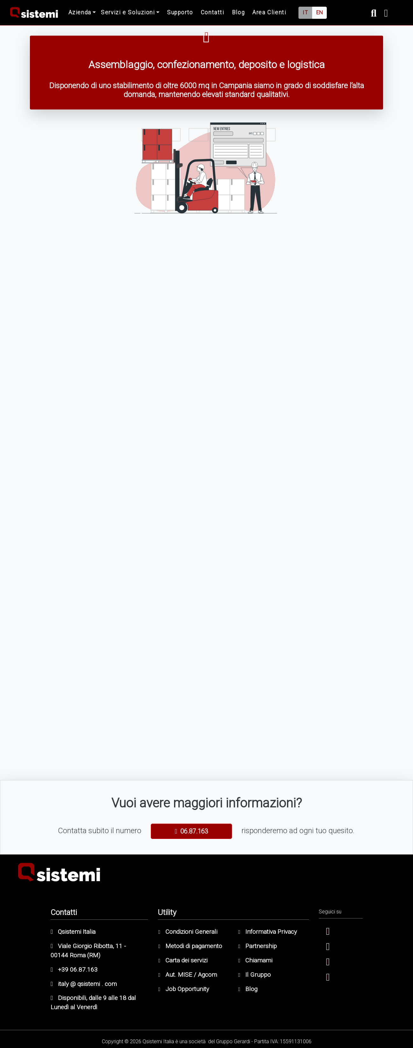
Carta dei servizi (182, 960)
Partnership (257, 946)
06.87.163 (191, 831)
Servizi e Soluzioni (128, 12)
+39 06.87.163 (74, 969)
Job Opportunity (183, 989)
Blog (238, 12)
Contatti (212, 12)
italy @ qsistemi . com (84, 984)
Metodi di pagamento (190, 946)
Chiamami (255, 960)
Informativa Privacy (267, 931)
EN (319, 13)
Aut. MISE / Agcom (187, 974)
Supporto (180, 12)
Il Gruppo (254, 974)
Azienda (79, 12)
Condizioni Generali (187, 931)
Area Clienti (269, 12)
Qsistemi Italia (73, 931)
